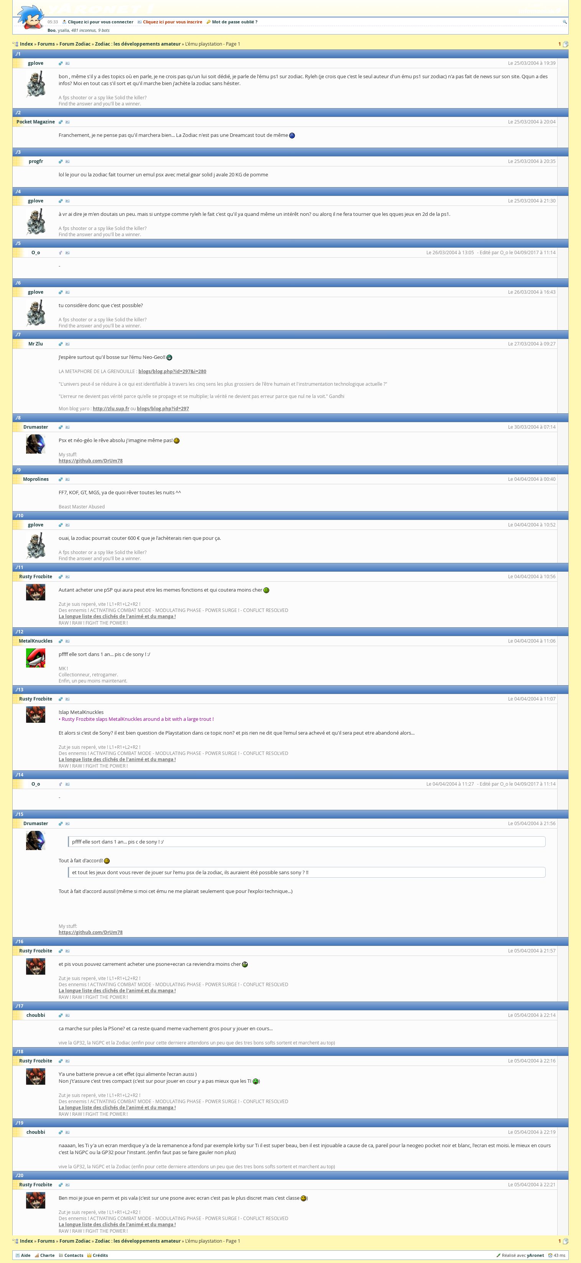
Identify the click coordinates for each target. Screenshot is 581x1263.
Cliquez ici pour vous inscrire (172, 22)
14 (20, 774)
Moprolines (36, 479)
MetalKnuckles (36, 641)
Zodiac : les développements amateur (138, 1241)
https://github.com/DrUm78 (91, 460)
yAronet (535, 1255)
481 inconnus (83, 30)
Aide (26, 1255)
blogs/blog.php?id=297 (163, 408)
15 (20, 814)
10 (20, 515)
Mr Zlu (35, 343)
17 (20, 1006)
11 (20, 567)
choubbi (35, 1015)
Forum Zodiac (75, 1241)
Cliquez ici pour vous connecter (100, 22)
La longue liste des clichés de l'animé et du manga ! (117, 616)
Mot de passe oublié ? (234, 22)
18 (20, 1051)
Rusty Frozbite (35, 576)
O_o (35, 252)
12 (20, 631)
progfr (36, 161)
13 (20, 689)
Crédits (100, 1255)
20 (20, 1175)
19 (20, 1123)
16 (20, 941)
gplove (35, 63)
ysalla (63, 30)
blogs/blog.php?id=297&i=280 (172, 371)
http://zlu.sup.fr (111, 408)
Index (26, 1241)
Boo (52, 30)
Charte (47, 1255)
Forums (46, 1241)
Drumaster (35, 427)
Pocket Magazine (35, 121)
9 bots (104, 30)
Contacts (73, 1255)
